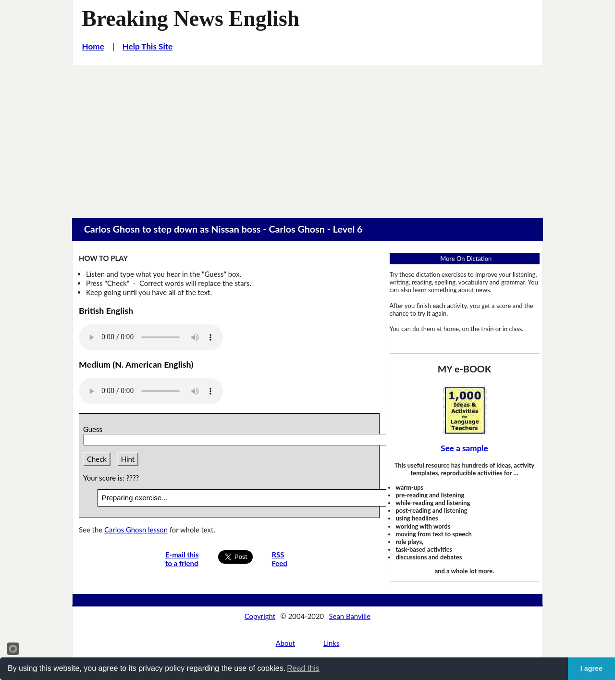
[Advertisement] (307, 137)
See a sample (464, 448)
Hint (128, 459)
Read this (303, 668)
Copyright (260, 616)
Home (93, 46)
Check (97, 459)
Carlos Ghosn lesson (136, 529)
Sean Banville (350, 616)
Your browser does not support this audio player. (151, 337)
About (285, 643)
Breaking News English (191, 18)
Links (331, 643)
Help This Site (148, 46)
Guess (94, 429)
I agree (591, 668)
